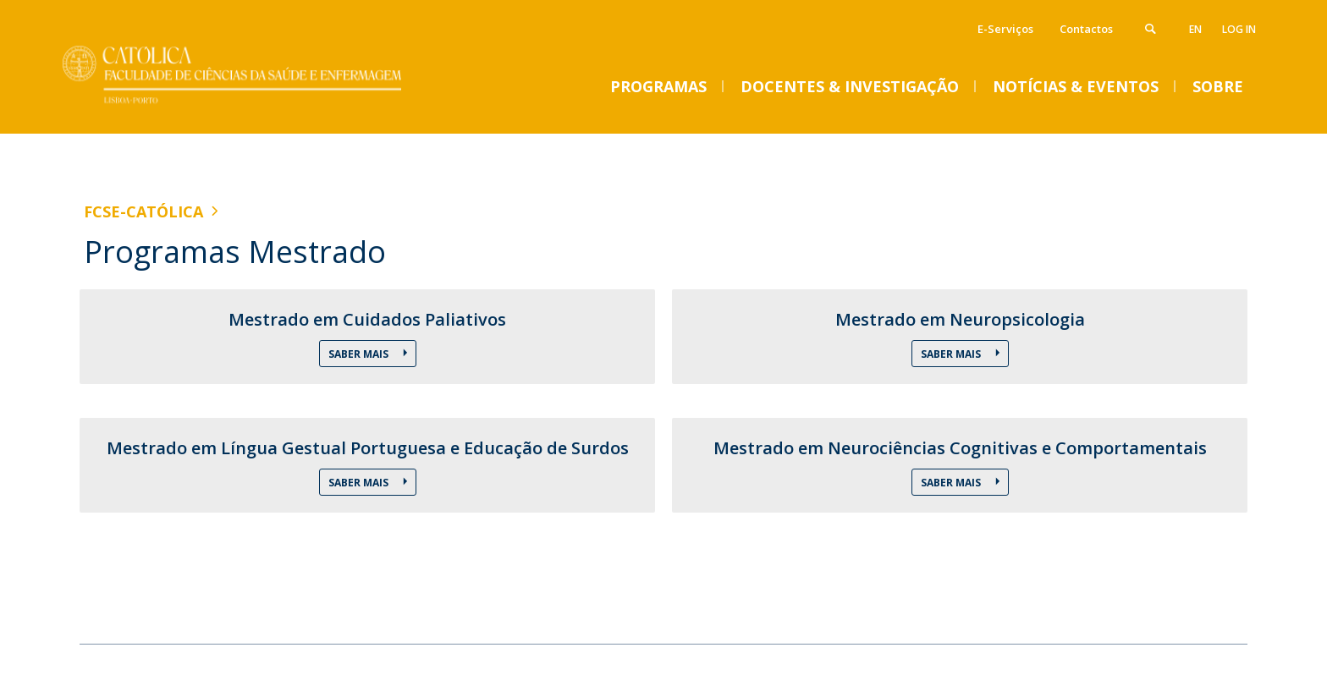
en (1195, 29)
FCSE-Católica (143, 211)
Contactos (1086, 28)
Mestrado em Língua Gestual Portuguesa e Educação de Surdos (368, 448)
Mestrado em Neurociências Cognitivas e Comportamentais (960, 448)
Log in (1239, 29)
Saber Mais (359, 354)
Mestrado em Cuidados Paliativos (367, 319)
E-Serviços (1005, 28)
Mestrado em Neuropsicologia (960, 319)
